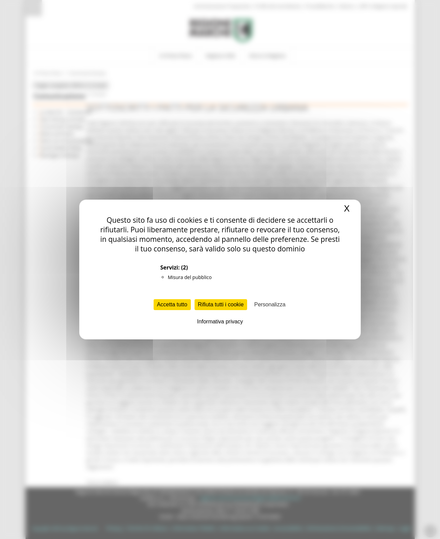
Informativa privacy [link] (220, 321)
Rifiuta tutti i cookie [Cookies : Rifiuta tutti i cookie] (221, 304)
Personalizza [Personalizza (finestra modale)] (270, 304)
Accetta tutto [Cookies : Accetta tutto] (172, 304)
